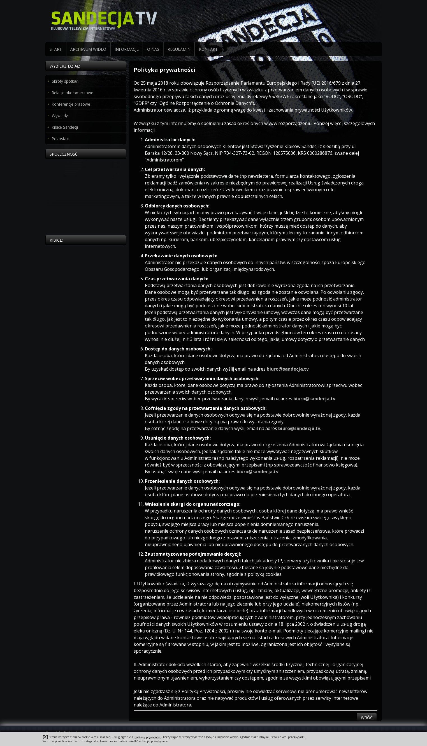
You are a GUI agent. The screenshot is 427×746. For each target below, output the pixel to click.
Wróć (367, 717)
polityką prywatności (147, 737)
